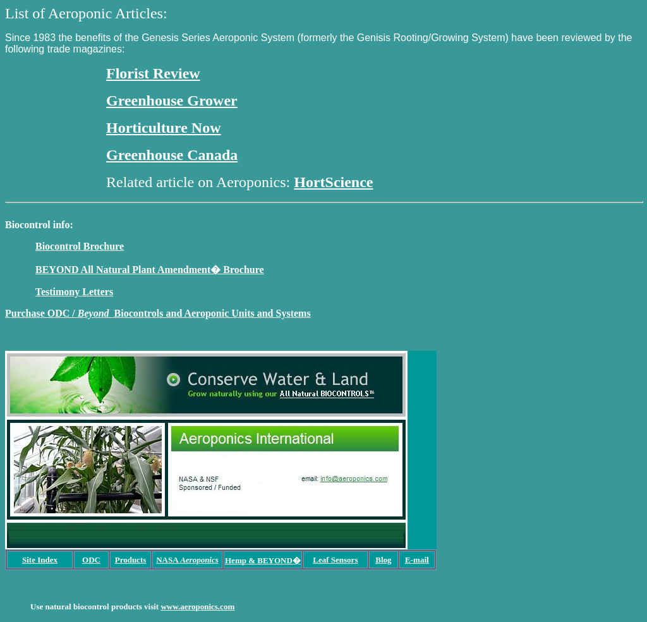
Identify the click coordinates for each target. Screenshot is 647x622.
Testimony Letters (74, 291)
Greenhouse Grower (172, 100)
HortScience (333, 182)
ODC (91, 559)
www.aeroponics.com (197, 606)
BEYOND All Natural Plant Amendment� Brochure (149, 269)
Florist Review (153, 73)
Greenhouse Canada (172, 155)
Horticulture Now (163, 127)
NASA (187, 559)
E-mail (417, 559)
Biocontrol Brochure (79, 246)
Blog (383, 559)
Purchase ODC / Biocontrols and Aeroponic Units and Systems (158, 313)
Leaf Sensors (335, 559)
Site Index (39, 559)
